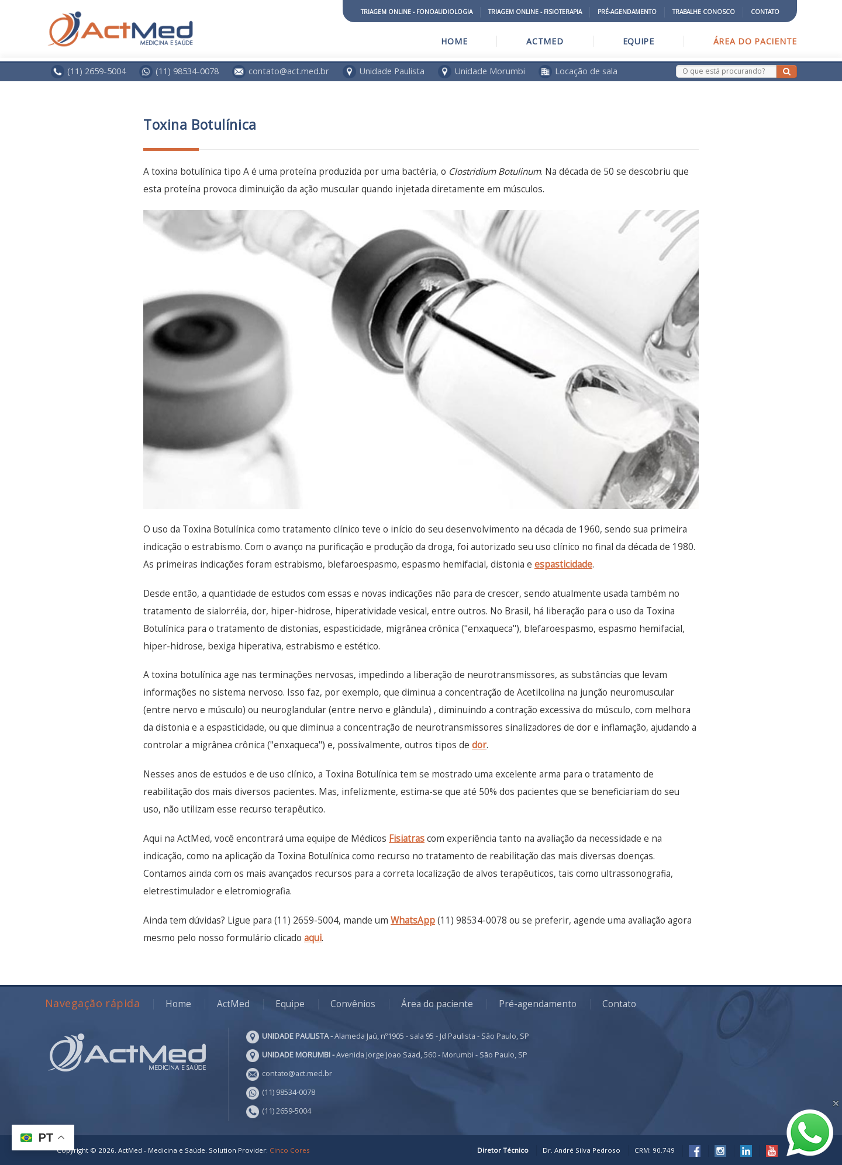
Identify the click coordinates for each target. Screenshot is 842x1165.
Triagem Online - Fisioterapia (535, 12)
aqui (313, 938)
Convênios (352, 1004)
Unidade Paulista (392, 71)
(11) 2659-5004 (96, 71)
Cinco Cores (290, 1150)
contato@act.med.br (280, 71)
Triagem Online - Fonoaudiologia (416, 12)
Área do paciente (755, 41)
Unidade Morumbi (489, 71)
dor (479, 745)
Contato (765, 12)
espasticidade (563, 564)
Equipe (638, 41)
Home (454, 41)
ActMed (544, 41)
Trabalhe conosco (703, 12)
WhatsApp (413, 920)
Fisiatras (407, 838)
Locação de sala (586, 71)
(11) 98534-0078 (187, 71)
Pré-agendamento (627, 12)
